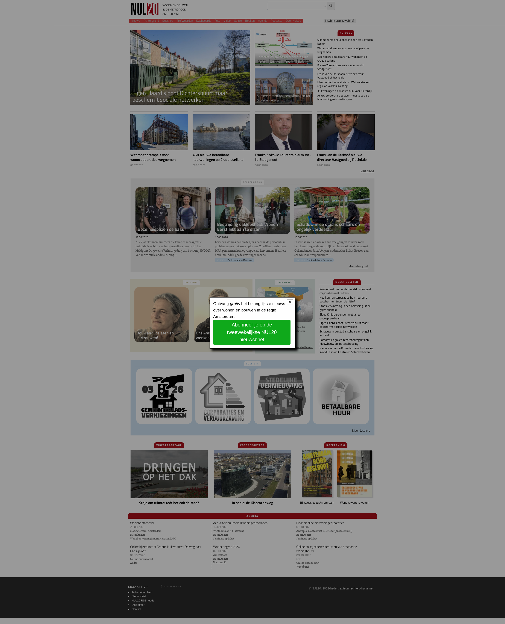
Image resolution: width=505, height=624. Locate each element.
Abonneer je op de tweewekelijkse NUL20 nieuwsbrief (252, 332)
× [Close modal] (290, 302)
